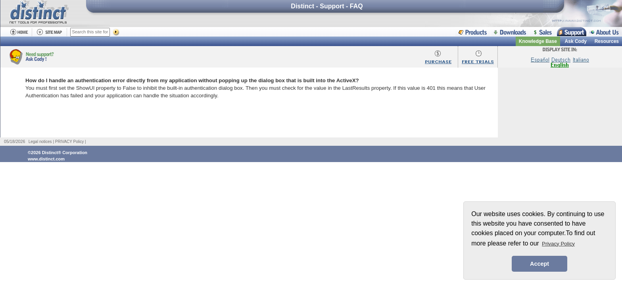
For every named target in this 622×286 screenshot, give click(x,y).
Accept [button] (539, 264)
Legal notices (40, 141)
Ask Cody (576, 41)
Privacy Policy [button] (558, 244)
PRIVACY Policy (69, 141)
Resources (607, 41)
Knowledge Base (538, 41)
